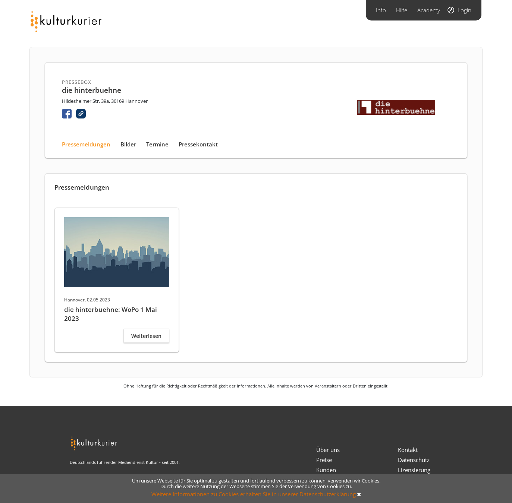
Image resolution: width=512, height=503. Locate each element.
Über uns (328, 449)
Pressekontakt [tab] (198, 144)
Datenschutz (414, 460)
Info (381, 10)
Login (464, 10)
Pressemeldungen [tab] (86, 144)
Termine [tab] (157, 144)
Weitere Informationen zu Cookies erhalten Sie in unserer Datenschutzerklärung (253, 494)
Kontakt (408, 449)
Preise (324, 460)
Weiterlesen (146, 335)
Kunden (326, 470)
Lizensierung (414, 470)
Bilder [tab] (128, 144)
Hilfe (401, 10)
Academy (428, 10)
